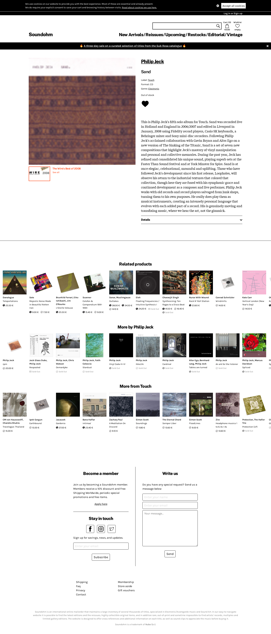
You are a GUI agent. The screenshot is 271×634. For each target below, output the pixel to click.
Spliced (246, 367)
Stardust (87, 367)
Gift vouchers (126, 590)
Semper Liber (169, 423)
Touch (151, 80)
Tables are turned (198, 367)
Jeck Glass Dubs (38, 360)
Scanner (87, 297)
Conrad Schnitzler (225, 297)
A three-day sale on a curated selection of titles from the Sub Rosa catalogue (133, 45)
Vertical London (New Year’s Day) (253, 303)
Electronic (153, 88)
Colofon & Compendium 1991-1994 (92, 304)
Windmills (221, 301)
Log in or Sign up (233, 13)
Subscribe (101, 557)
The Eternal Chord (171, 419)
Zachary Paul (116, 419)
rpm (5, 364)
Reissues (154, 34)
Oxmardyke (62, 367)
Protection (247, 419)
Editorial (216, 34)
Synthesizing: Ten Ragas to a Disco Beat (173, 303)
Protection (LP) (250, 426)
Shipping (82, 582)
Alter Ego (194, 360)
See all (56, 172)
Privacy (80, 590)
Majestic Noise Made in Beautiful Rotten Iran (40, 304)
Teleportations (10, 301)
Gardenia (60, 423)
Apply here (101, 504)
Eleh (138, 297)
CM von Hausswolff (13, 419)
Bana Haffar (89, 419)
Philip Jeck (152, 61)
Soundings (141, 423)
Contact (81, 594)
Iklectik (140, 364)
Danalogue (8, 297)
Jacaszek (61, 419)
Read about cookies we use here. (139, 7)
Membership (126, 582)
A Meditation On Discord (117, 425)
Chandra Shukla (11, 423)
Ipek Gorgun (35, 419)
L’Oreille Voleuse (64, 308)
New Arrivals (131, 34)
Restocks (197, 34)
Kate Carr (247, 297)
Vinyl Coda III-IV (117, 364)
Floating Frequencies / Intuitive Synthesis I (147, 303)
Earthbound (35, 423)
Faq (78, 586)
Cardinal (166, 364)
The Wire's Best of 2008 (67, 168)
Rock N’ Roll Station (199, 301)
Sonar (112, 297)
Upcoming (175, 34)
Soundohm (41, 34)
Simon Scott (142, 419)
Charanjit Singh (170, 297)
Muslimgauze (123, 297)
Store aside (125, 586)
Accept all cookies (233, 5)
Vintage (234, 34)
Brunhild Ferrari (64, 297)
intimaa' (87, 423)
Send (170, 554)
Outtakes (114, 301)
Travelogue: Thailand (13, 426)
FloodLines (194, 423)
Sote (31, 297)
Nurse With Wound (199, 297)
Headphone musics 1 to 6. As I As (226, 425)
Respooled (34, 367)
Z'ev (218, 419)
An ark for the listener (227, 364)
